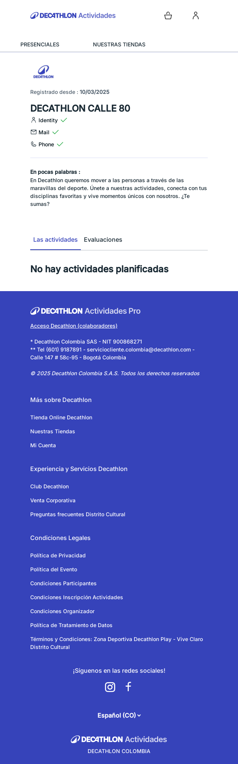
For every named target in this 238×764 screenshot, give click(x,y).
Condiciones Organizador (62, 611)
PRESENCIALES (39, 44)
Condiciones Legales (60, 538)
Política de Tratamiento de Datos (71, 625)
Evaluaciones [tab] (103, 239)
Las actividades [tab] (55, 239)
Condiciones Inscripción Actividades (76, 597)
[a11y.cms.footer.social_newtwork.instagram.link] (110, 687)
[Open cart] (168, 15)
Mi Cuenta (43, 445)
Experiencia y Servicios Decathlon (79, 469)
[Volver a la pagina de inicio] (73, 15)
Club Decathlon (49, 486)
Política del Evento (53, 569)
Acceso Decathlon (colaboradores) (73, 325)
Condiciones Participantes (63, 583)
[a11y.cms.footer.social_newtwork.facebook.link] (128, 687)
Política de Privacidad (58, 555)
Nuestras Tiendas (52, 431)
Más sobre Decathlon (61, 399)
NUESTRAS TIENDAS (119, 44)
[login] (196, 15)
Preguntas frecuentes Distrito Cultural (77, 514)
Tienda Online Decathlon (61, 417)
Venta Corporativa (53, 500)
